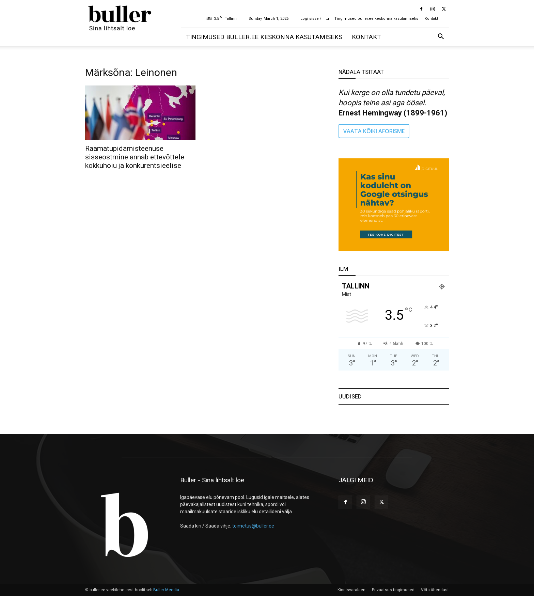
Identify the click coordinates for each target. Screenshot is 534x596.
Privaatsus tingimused (393, 589)
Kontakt (431, 18)
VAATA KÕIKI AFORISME (374, 131)
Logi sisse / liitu (314, 18)
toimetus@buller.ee (253, 526)
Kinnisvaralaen (351, 589)
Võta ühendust (435, 589)
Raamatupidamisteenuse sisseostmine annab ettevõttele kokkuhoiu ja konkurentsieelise (134, 157)
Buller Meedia (166, 589)
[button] (441, 37)
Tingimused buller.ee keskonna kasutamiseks (376, 18)
